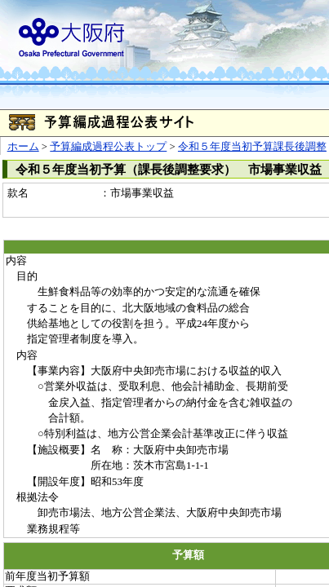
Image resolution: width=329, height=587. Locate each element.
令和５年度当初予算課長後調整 (252, 146)
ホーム (23, 146)
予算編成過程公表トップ (108, 146)
